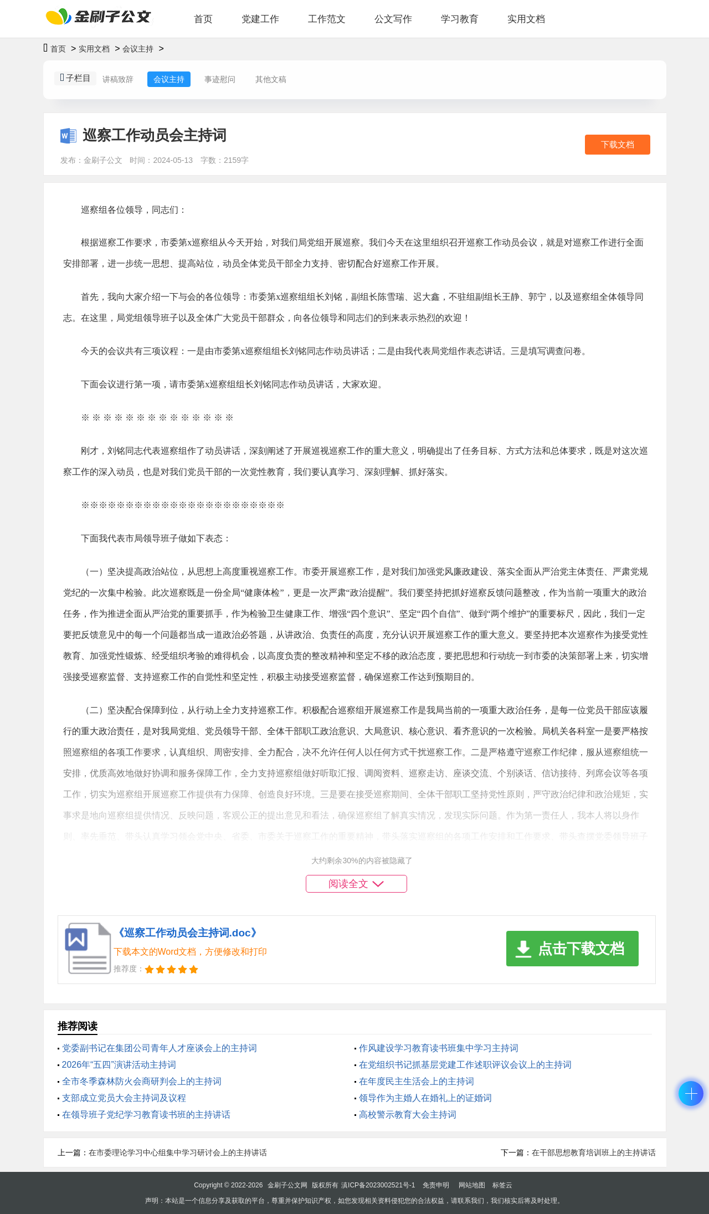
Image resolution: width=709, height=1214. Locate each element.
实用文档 (526, 19)
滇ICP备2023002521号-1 (378, 1185)
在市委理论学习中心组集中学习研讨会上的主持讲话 (178, 1152)
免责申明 (436, 1185)
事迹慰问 (219, 79)
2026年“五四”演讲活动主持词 (119, 1064)
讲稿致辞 (117, 79)
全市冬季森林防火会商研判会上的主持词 (142, 1081)
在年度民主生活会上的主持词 (416, 1081)
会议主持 (137, 48)
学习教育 (460, 19)
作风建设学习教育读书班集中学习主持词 (438, 1048)
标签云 (502, 1185)
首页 (203, 19)
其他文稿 (270, 79)
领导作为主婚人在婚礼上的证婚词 (425, 1098)
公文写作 (393, 19)
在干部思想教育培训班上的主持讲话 (594, 1152)
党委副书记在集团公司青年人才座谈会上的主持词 (159, 1048)
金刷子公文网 (287, 1185)
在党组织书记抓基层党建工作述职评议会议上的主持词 (465, 1064)
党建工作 (260, 19)
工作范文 (327, 19)
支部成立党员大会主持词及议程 (124, 1098)
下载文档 (617, 144)
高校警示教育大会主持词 (407, 1114)
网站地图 (472, 1185)
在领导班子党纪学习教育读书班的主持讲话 (146, 1114)
